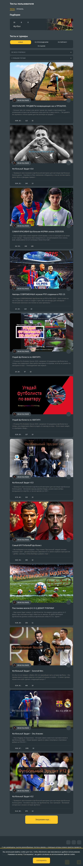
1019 (17, 309)
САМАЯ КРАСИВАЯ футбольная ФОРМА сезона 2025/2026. (38, 232)
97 (25, 372)
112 (26, 121)
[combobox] (40, 52)
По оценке (41, 46)
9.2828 (18, 434)
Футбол (17, 26)
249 (26, 246)
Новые (20, 42)
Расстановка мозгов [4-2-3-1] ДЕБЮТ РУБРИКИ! (33, 608)
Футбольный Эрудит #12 (22, 796)
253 (26, 623)
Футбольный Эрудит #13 (22, 483)
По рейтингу (62, 42)
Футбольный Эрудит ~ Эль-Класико (27, 734)
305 (26, 560)
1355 (26, 748)
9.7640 (18, 497)
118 (25, 309)
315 (26, 497)
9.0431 (18, 183)
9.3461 (18, 685)
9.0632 (18, 121)
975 (26, 811)
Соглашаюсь (41, 860)
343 (26, 183)
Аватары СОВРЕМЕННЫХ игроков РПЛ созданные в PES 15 (38, 294)
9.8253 (18, 560)
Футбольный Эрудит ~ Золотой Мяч (27, 671)
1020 (17, 372)
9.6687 (18, 748)
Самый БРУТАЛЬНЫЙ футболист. (27, 545)
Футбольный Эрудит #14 (22, 169)
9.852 (17, 246)
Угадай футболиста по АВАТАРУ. (26, 420)
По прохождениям (41, 42)
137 (26, 434)
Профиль (20, 9)
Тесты (12, 9)
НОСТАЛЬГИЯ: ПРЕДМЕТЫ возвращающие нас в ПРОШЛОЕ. (39, 106)
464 (26, 685)
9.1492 (18, 811)
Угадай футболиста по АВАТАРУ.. (26, 357)
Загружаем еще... (43, 820)
